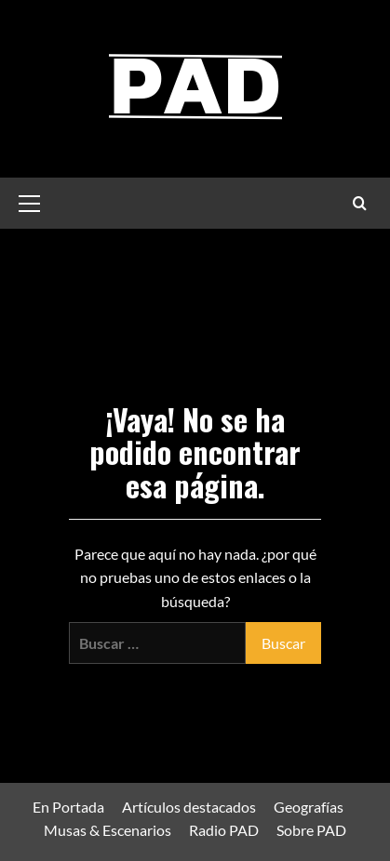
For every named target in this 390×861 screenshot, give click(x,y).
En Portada (68, 806)
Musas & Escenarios (107, 830)
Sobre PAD (311, 830)
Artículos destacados (189, 806)
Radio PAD (224, 830)
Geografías (308, 806)
